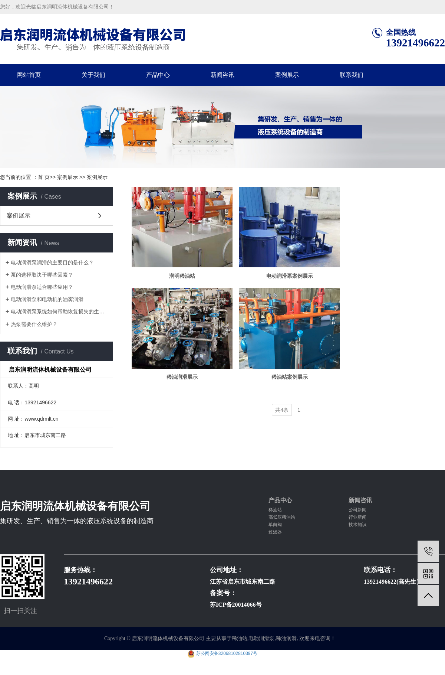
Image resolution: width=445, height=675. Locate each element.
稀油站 (275, 509)
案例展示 (287, 75)
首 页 (44, 177)
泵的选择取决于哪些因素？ (42, 275)
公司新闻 (357, 509)
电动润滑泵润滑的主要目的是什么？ (52, 262)
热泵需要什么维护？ (34, 324)
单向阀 (275, 524)
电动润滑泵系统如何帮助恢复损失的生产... (59, 311)
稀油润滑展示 (183, 381)
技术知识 (357, 524)
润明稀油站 (183, 278)
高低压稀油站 (281, 517)
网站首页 (29, 75)
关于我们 (93, 75)
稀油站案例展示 (293, 381)
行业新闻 (357, 517)
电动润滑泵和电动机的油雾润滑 (47, 299)
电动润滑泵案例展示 (293, 278)
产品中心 (158, 75)
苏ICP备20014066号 (236, 604)
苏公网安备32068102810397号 (226, 653)
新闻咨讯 (222, 75)
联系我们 (351, 75)
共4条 (282, 414)
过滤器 (275, 532)
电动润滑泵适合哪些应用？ (42, 287)
